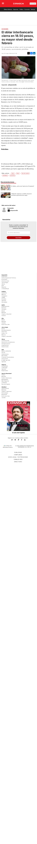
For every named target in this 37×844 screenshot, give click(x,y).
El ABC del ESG (6, 360)
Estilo (3, 328)
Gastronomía (5, 388)
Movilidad (4, 355)
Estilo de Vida (6, 396)
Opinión (4, 300)
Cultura (4, 315)
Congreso (4, 296)
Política (21, 9)
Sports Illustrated (6, 373)
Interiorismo (5, 346)
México (4, 294)
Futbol (3, 374)
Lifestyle (4, 382)
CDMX (3, 297)
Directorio (18, 461)
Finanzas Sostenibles (8, 357)
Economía (27, 9)
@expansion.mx (18, 440)
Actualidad (5, 366)
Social (3, 352)
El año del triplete (18, 432)
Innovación (5, 358)
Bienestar (4, 394)
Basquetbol (5, 379)
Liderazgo (4, 367)
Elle (3, 318)
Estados (4, 299)
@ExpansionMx (12, 84)
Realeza (4, 307)
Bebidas (4, 390)
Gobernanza (5, 354)
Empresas (15, 9)
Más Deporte (5, 381)
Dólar (18, 173)
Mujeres (4, 287)
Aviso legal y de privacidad (18, 457)
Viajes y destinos (7, 391)
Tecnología (5, 282)
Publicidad (18, 452)
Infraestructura (6, 343)
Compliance (18, 454)
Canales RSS (18, 459)
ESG (3, 285)
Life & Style (5, 327)
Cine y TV (4, 333)
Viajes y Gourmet (6, 314)
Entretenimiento (6, 330)
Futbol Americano (7, 378)
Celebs (4, 323)
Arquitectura (5, 345)
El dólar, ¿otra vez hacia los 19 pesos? (22, 186)
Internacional (5, 280)
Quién (3, 305)
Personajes (5, 393)
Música (4, 334)
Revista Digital (33, 3)
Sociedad (4, 302)
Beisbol (4, 376)
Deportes (4, 331)
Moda (3, 311)
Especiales (5, 370)
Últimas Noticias (8, 9)
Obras (3, 284)
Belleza (4, 312)
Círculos (4, 309)
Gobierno (4, 292)
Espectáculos (5, 306)
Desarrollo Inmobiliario (8, 342)
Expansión (10, 208)
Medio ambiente (6, 351)
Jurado (4, 397)
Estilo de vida (6, 324)
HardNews (5, 175)
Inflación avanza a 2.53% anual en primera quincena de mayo (21, 194)
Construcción (5, 340)
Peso (13, 173)
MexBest (4, 387)
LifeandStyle (5, 288)
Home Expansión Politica (9, 277)
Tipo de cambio (25, 173)
